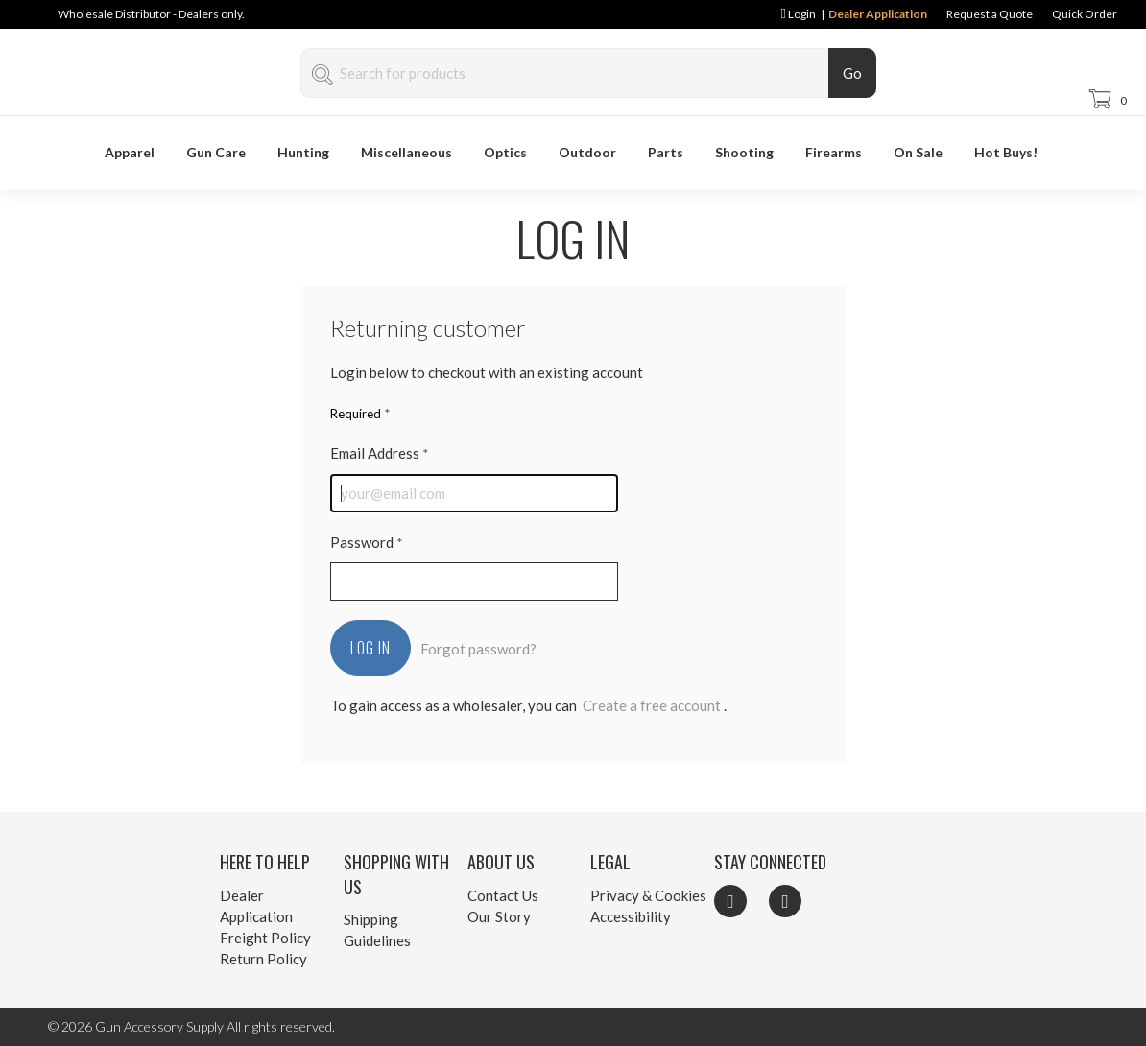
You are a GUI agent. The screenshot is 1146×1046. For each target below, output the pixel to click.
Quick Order (1084, 14)
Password (366, 542)
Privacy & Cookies (648, 895)
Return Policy (263, 958)
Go (852, 73)
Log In (370, 647)
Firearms (833, 152)
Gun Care (216, 152)
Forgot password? (478, 648)
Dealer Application (877, 14)
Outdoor (587, 152)
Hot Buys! (1006, 152)
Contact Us (502, 895)
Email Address (379, 453)
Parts (665, 152)
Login (798, 14)
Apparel (130, 152)
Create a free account (652, 705)
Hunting (303, 152)
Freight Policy (265, 937)
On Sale (918, 152)
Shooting (744, 152)
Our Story (499, 916)
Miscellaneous (406, 152)
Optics (505, 152)
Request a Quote (989, 14)
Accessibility (630, 916)
